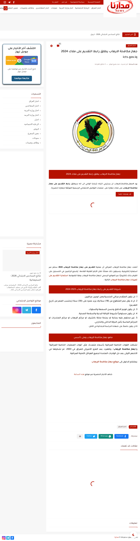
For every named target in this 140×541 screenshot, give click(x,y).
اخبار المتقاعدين (42, 9)
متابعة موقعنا (21, 78)
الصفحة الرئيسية (94, 2)
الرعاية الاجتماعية (82, 9)
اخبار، (36, 119)
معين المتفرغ (12, 9)
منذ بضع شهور (34, 273)
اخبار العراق (96, 9)
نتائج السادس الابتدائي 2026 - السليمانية (25, 278)
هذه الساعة (79, 375)
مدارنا (117, 537)
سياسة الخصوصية (77, 2)
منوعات (54, 9)
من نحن (64, 2)
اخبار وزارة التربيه (31, 115)
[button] (121, 436)
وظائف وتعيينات (27, 9)
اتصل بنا (55, 2)
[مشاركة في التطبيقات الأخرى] (80, 436)
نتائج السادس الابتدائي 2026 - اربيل (105, 35)
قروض (36, 129)
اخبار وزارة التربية (66, 9)
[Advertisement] (70, 22)
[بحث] (6, 9)
